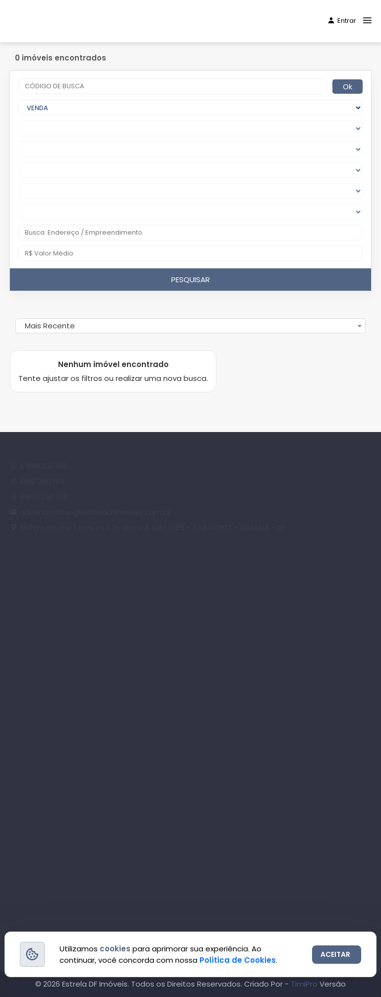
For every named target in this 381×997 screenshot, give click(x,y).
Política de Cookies (237, 960)
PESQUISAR (190, 279)
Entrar (341, 20)
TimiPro (305, 984)
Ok (347, 86)
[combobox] (190, 326)
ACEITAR (335, 954)
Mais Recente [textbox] (50, 325)
